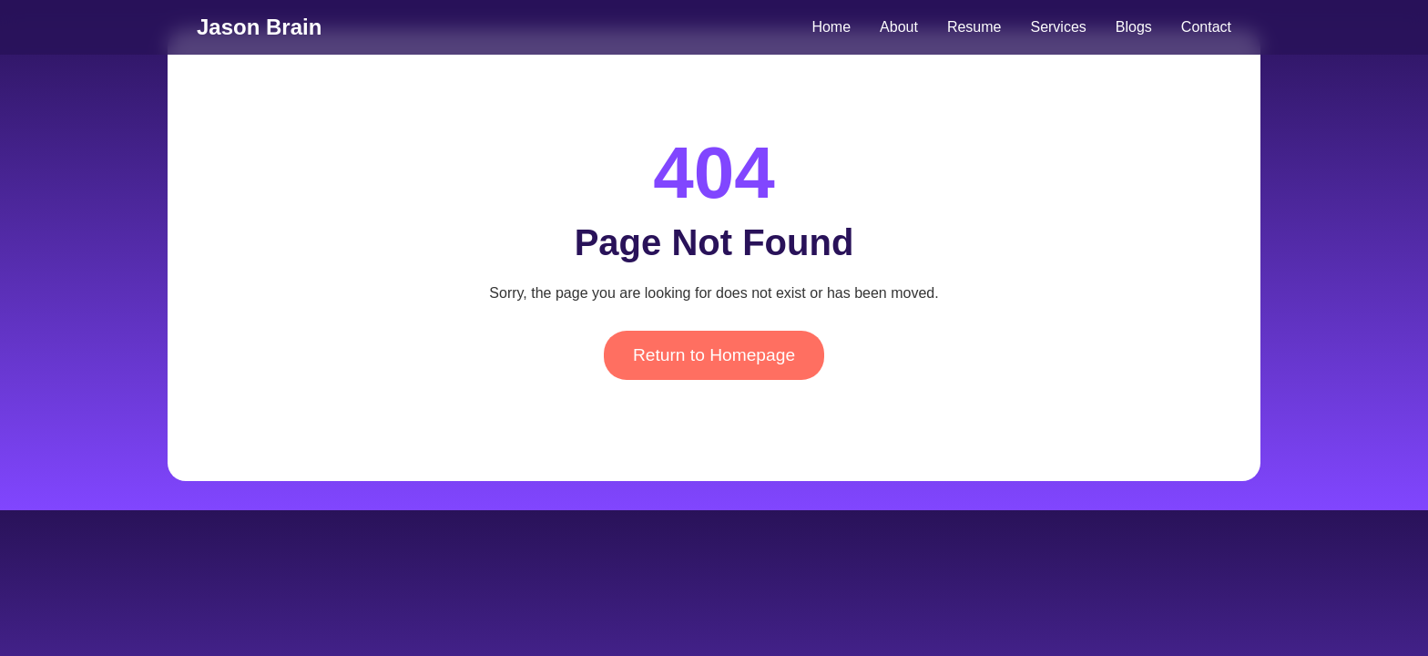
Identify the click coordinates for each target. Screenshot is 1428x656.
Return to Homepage (714, 354)
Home (831, 27)
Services (1058, 27)
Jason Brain (259, 27)
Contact (1206, 27)
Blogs (1134, 27)
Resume (974, 27)
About (899, 27)
